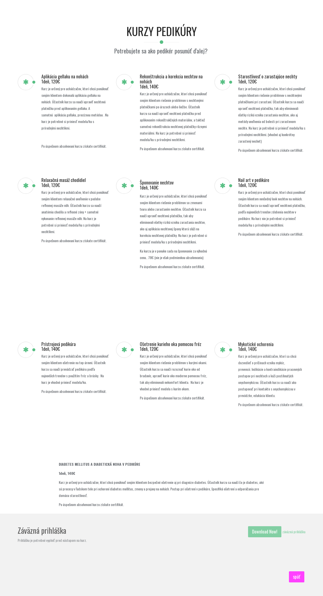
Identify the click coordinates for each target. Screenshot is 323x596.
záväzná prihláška (293, 531)
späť (296, 576)
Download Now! (264, 531)
